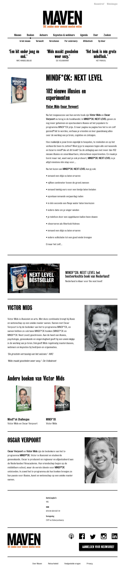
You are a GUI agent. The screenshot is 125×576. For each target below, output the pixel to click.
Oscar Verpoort (69, 106)
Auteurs (44, 35)
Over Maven (37, 564)
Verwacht (40, 41)
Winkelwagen (112, 4)
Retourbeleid (53, 564)
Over (95, 35)
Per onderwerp (71, 41)
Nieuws (17, 35)
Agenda (84, 35)
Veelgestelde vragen (72, 564)
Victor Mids (52, 106)
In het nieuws (25, 41)
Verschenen (54, 41)
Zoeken (107, 35)
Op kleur (101, 41)
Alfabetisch (88, 41)
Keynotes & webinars (64, 35)
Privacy (90, 564)
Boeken (30, 35)
